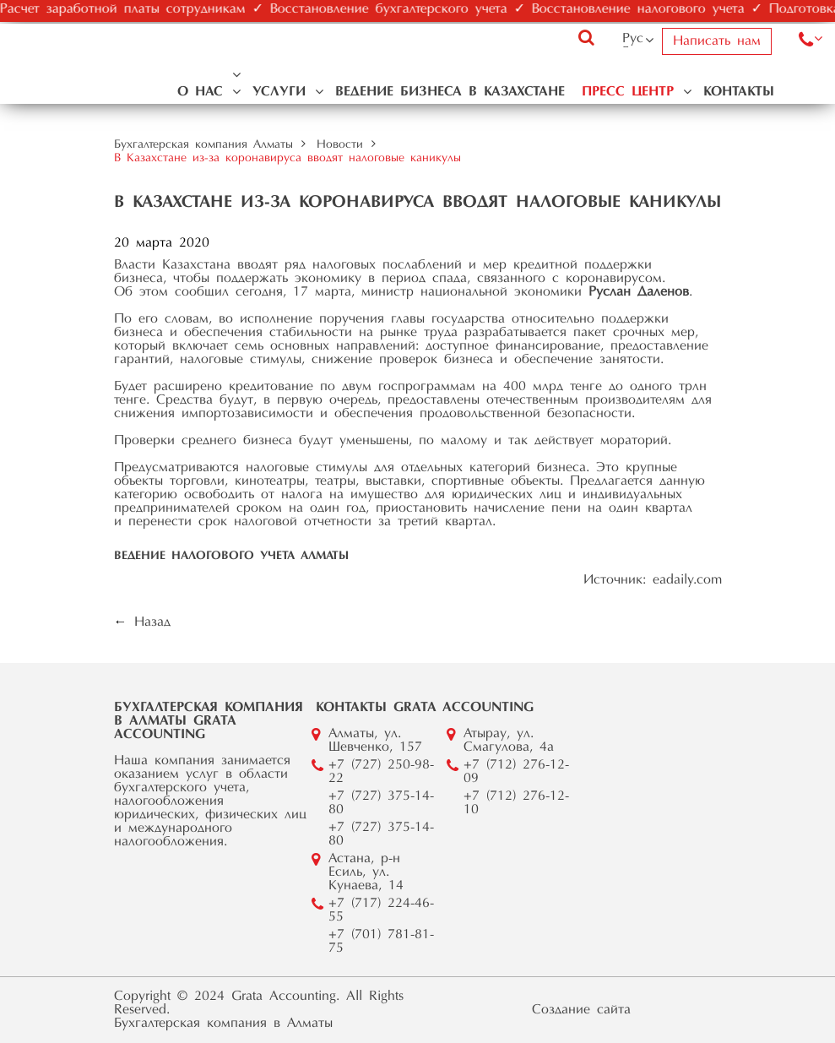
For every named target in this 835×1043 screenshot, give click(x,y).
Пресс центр (628, 92)
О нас (200, 92)
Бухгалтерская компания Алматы (203, 145)
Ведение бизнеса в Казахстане (450, 92)
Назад (152, 622)
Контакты (738, 92)
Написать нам (717, 41)
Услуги (279, 92)
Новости (340, 145)
